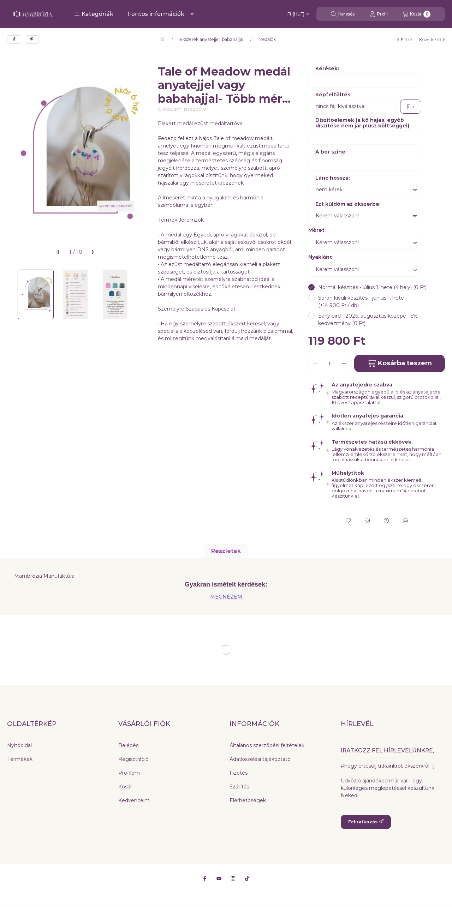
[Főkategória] (162, 39)
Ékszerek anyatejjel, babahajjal (211, 39)
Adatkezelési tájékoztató (260, 759)
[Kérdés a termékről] (386, 521)
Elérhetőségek (248, 800)
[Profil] (378, 14)
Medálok (267, 39)
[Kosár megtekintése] (416, 14)
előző (404, 39)
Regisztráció (133, 759)
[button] (94, 14)
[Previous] (10, 294)
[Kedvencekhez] (348, 521)
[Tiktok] (247, 878)
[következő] (93, 252)
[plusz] (344, 363)
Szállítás (239, 786)
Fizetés (239, 773)
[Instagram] (233, 878)
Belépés (128, 745)
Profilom (129, 773)
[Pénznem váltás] (298, 14)
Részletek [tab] (226, 551)
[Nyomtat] (405, 521)
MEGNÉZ (222, 597)
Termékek (19, 759)
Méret (316, 230)
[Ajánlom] (367, 521)
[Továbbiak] (192, 14)
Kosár (125, 786)
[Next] (140, 294)
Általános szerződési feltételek (267, 745)
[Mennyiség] (329, 363)
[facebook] (14, 39)
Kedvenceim (134, 800)
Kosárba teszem (400, 363)
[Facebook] (205, 878)
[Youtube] (219, 878)
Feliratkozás (365, 821)
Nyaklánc (320, 257)
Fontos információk (156, 14)
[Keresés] (343, 14)
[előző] (58, 252)
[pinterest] (32, 39)
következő (432, 39)
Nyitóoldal (19, 745)
